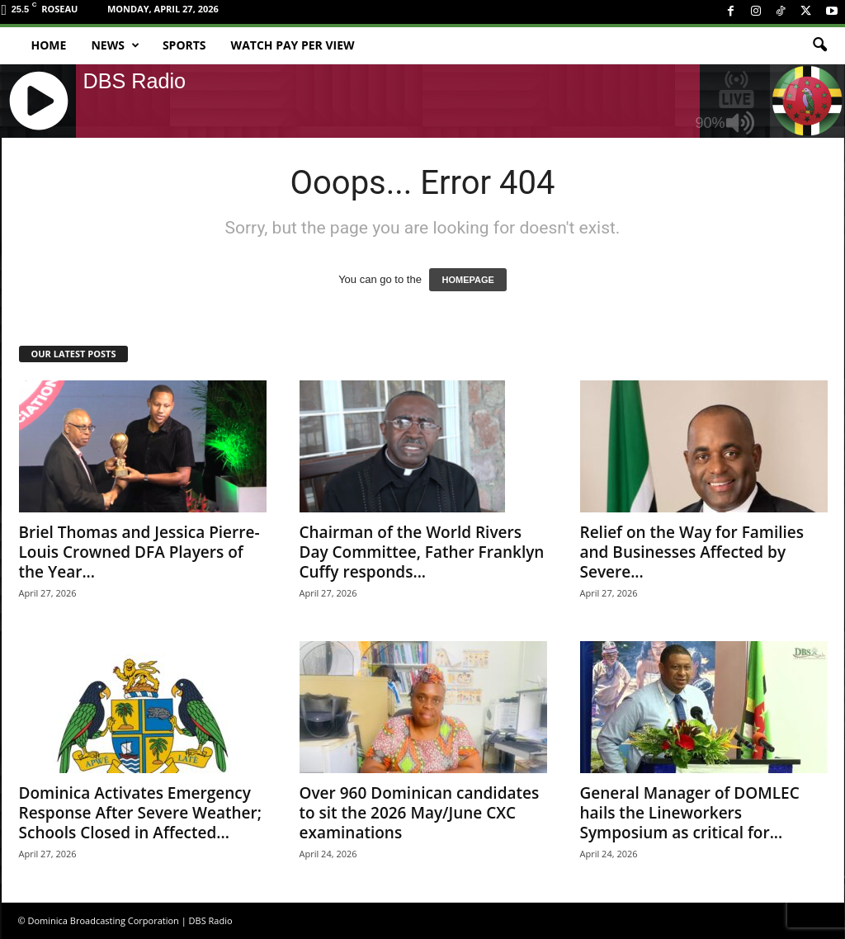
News (115, 45)
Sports (184, 45)
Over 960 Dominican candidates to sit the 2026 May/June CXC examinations (420, 812)
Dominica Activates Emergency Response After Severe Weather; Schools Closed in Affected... (140, 812)
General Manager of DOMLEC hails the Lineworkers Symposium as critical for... (690, 812)
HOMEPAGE (467, 280)
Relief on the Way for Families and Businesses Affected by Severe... (692, 552)
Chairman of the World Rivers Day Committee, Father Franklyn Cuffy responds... (422, 552)
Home (49, 45)
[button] (819, 45)
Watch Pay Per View (293, 45)
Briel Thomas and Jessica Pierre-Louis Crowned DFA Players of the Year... (139, 552)
